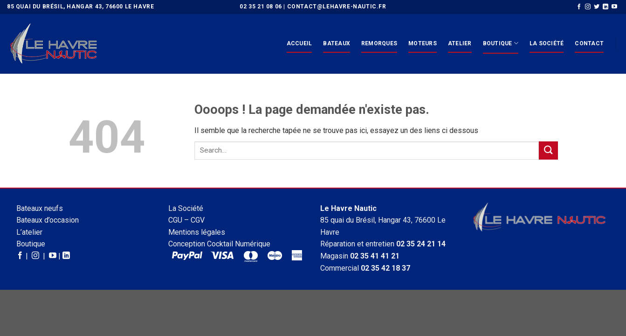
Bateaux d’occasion (47, 220)
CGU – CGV (186, 220)
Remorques (379, 43)
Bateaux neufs (39, 208)
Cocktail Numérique (238, 243)
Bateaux (336, 43)
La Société (547, 43)
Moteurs (422, 43)
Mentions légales (196, 232)
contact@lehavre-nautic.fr (336, 6)
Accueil (299, 43)
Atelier (460, 43)
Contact (589, 43)
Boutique (500, 43)
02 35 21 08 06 (261, 6)
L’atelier (29, 232)
